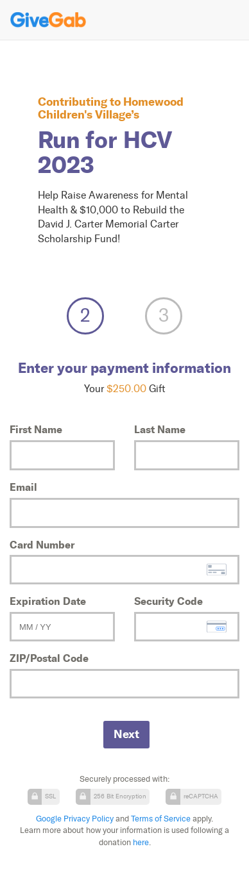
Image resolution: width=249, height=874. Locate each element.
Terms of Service (161, 818)
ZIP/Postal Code (49, 658)
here (141, 842)
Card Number (42, 544)
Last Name (159, 429)
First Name (36, 429)
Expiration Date (48, 601)
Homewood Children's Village (111, 108)
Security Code (168, 601)
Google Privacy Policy (75, 818)
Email (23, 487)
